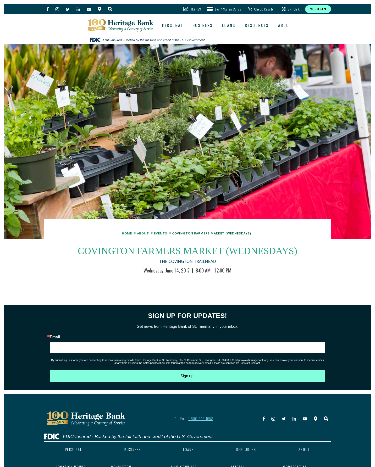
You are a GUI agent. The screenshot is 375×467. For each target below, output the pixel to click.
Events (160, 233)
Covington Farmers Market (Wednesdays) (211, 233)
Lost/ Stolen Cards (224, 8)
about (285, 25)
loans (228, 25)
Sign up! (188, 376)
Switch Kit (292, 8)
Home (127, 233)
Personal (172, 25)
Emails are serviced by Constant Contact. (236, 362)
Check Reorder (261, 8)
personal (73, 449)
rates (192, 9)
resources (257, 25)
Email (55, 337)
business (203, 25)
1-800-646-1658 (200, 418)
